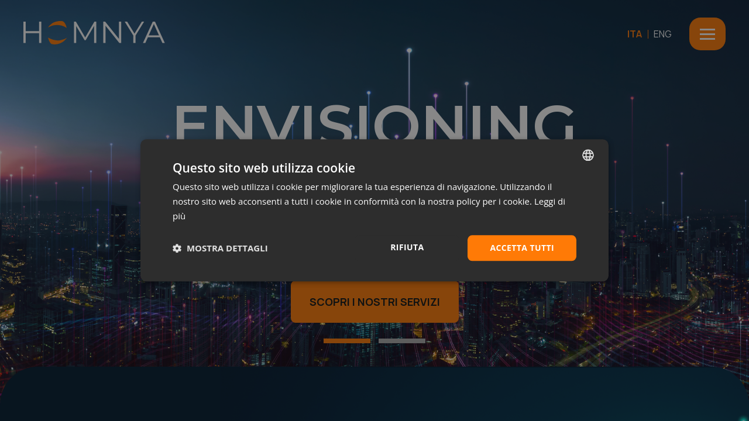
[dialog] (374, 210)
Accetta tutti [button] (522, 247)
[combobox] (588, 155)
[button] (220, 247)
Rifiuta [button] (407, 247)
